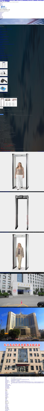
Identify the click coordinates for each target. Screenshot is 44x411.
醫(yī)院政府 (6, 395)
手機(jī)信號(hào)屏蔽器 (7, 384)
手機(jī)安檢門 (6, 31)
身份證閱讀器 (5, 36)
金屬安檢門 (3, 31)
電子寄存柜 (8, 36)
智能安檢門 (1, 31)
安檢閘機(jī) (6, 383)
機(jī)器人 (6, 389)
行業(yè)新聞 (6, 400)
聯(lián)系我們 (6, 410)
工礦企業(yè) (6, 396)
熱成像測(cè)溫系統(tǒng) (5, 57)
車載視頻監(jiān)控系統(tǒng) (8, 385)
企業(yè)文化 (6, 404)
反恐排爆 (6, 379)
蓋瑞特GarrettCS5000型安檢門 (41, 151)
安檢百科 (6, 399)
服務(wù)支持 (6, 406)
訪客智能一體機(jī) (2, 36)
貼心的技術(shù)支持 (7, 409)
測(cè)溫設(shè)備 (7, 388)
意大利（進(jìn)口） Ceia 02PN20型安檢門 (6, 151)
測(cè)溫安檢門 (1, 57)
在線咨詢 (1, 112)
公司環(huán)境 (6, 405)
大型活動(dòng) (6, 394)
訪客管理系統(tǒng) (7, 380)
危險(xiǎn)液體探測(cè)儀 (2, 41)
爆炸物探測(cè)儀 (7, 41)
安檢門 (6, 378)
